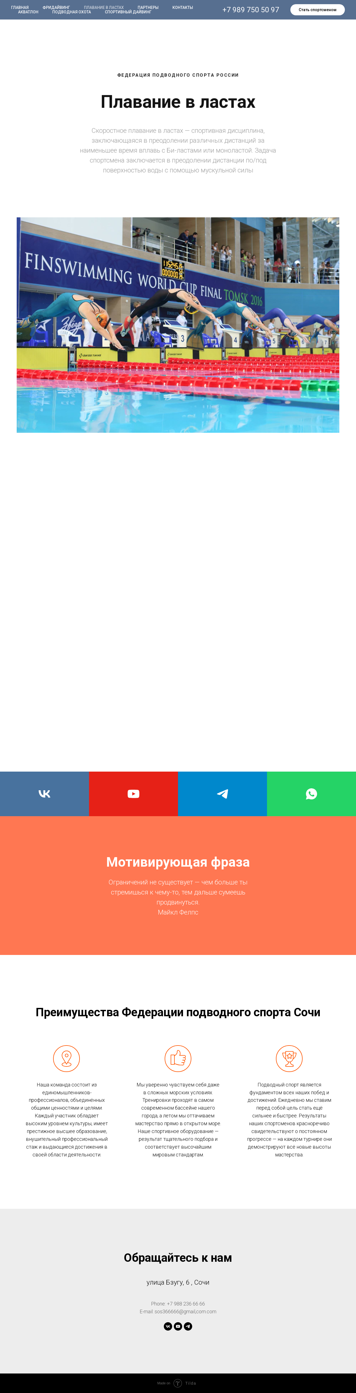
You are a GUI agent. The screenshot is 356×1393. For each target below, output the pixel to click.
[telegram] (222, 794)
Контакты (182, 7)
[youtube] (133, 794)
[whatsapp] (311, 794)
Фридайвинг (56, 7)
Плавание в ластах (104, 7)
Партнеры (148, 7)
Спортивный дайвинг (128, 12)
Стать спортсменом (318, 10)
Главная (20, 7)
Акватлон (28, 12)
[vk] (44, 794)
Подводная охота (71, 12)
